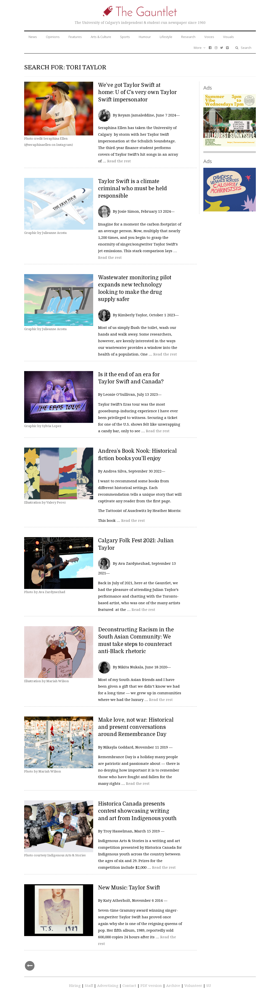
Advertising (108, 985)
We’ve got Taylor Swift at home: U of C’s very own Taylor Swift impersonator (137, 92)
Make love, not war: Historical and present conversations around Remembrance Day (136, 727)
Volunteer (193, 985)
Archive (173, 985)
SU (208, 985)
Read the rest (119, 161)
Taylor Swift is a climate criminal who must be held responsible (132, 188)
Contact (129, 985)
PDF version (151, 985)
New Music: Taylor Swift (129, 888)
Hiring (75, 985)
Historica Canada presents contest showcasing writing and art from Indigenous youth (137, 811)
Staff (89, 985)
